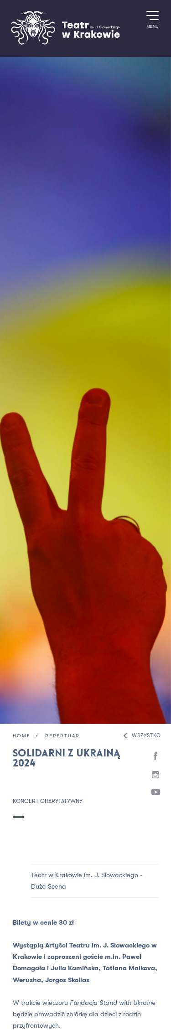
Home (22, 736)
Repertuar (62, 736)
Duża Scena (48, 886)
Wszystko (140, 736)
